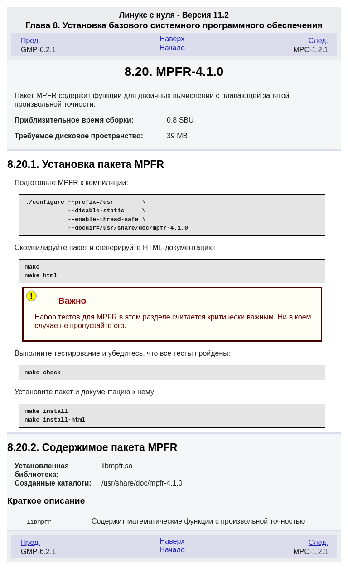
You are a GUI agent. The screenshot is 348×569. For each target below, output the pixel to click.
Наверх (172, 39)
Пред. (30, 40)
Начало (172, 48)
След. (318, 40)
